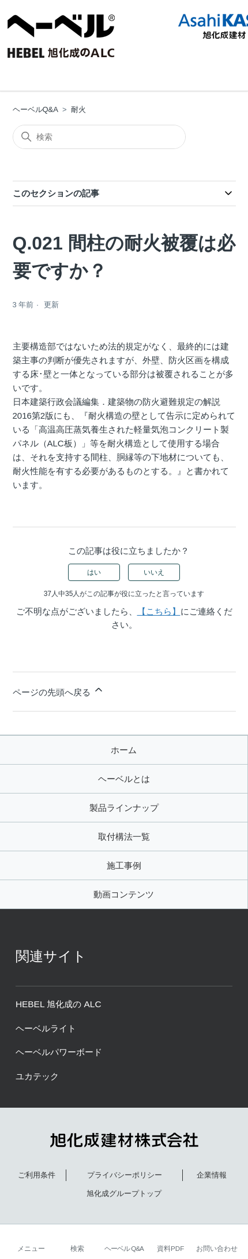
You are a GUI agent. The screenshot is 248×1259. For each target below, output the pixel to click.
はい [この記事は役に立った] (94, 572)
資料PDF (170, 1248)
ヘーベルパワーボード (59, 1052)
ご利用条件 (36, 1175)
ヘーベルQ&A (35, 109)
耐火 (78, 109)
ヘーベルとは (124, 779)
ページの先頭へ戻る (58, 690)
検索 (77, 1248)
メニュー (31, 1248)
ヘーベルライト (46, 1028)
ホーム (124, 750)
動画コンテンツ (123, 894)
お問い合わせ (217, 1248)
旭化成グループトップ (124, 1193)
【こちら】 (159, 611)
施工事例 (124, 865)
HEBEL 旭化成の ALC (59, 1004)
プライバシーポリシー (124, 1175)
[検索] (99, 136)
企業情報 (212, 1175)
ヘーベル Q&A (124, 1248)
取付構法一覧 (124, 836)
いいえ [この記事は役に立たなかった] (154, 572)
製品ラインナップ (124, 808)
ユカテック (37, 1076)
